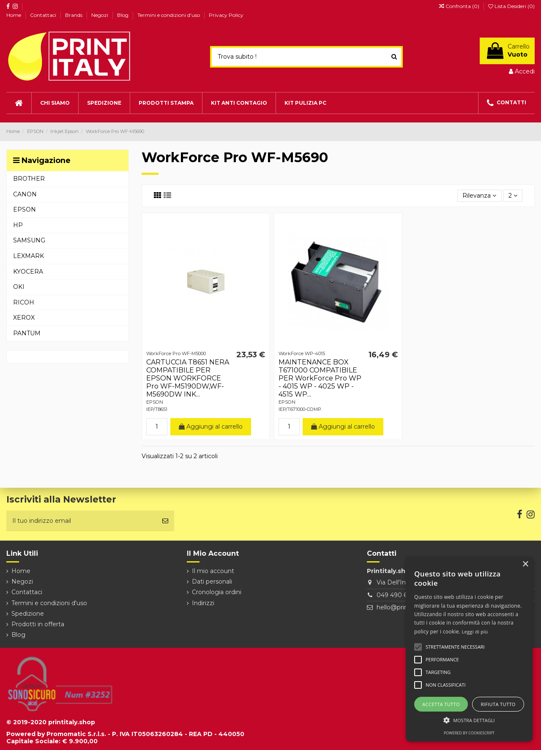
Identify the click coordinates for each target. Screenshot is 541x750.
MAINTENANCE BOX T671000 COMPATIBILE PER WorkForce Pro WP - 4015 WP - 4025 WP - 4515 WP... (320, 378)
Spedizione (27, 613)
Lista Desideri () (511, 6)
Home (14, 15)
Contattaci (43, 15)
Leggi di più (475, 631)
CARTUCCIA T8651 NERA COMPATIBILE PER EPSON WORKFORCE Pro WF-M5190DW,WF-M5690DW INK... (187, 378)
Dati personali (212, 581)
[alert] (469, 649)
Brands (74, 15)
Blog (123, 15)
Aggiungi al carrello (211, 426)
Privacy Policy (226, 15)
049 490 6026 (397, 595)
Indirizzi (203, 603)
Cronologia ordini (216, 592)
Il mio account (213, 571)
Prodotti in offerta (37, 624)
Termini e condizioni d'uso (169, 15)
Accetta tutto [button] (441, 704)
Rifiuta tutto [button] (498, 704)
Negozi (100, 15)
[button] (469, 720)
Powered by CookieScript (469, 733)
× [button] (525, 564)
